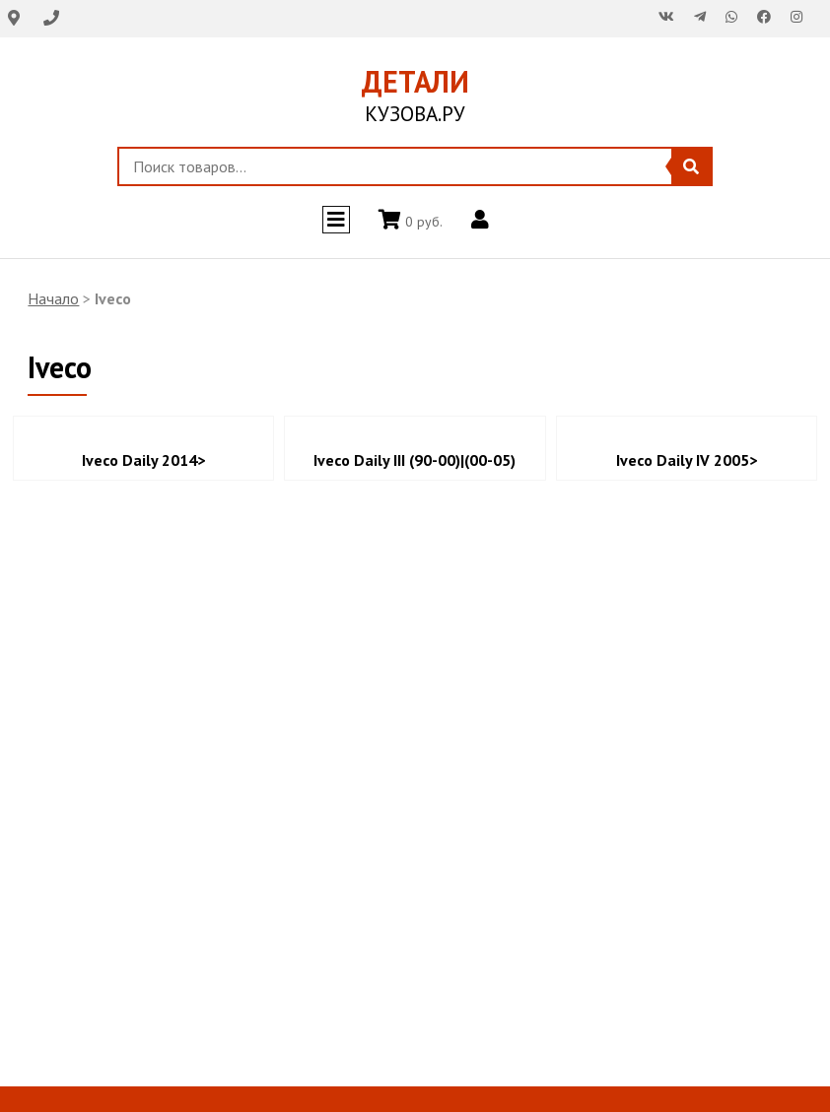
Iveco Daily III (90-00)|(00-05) (414, 460)
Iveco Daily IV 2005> (686, 460)
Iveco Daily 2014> (143, 460)
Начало (53, 298)
